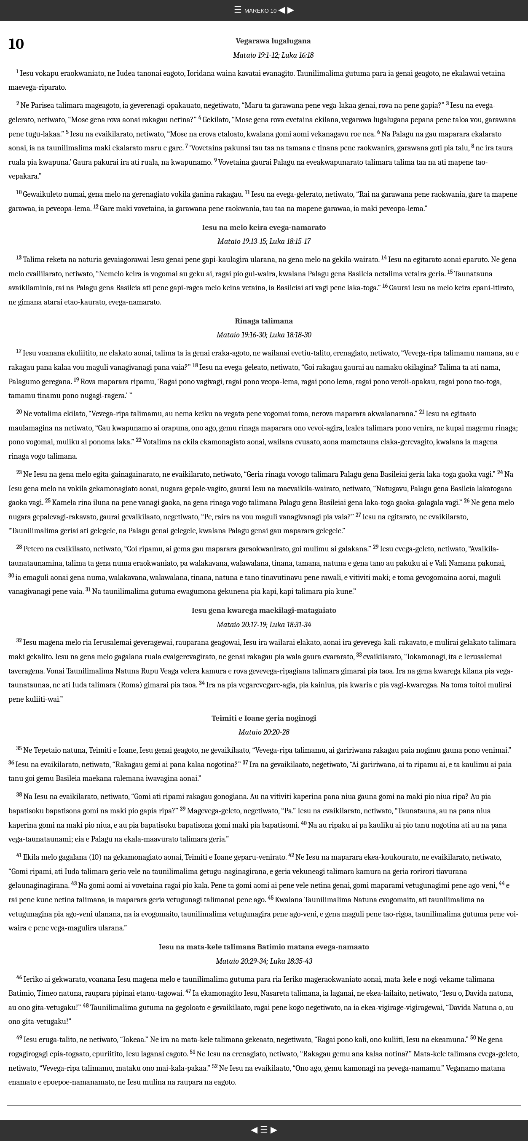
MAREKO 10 (261, 11)
